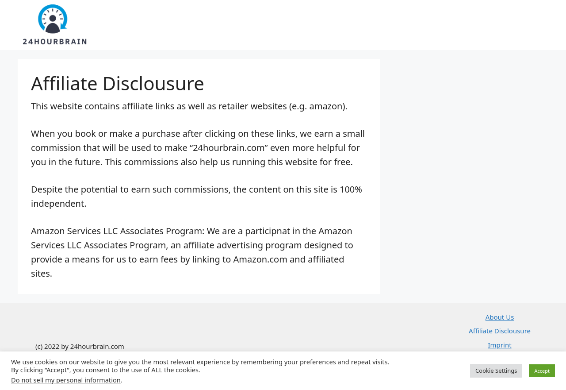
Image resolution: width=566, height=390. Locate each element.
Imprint (499, 344)
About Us (500, 317)
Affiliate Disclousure (500, 330)
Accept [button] (542, 370)
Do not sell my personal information (66, 379)
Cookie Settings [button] (496, 371)
